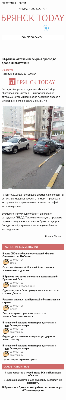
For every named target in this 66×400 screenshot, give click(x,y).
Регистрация (9, 3)
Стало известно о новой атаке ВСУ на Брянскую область (33, 374)
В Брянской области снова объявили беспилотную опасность (33, 381)
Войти (22, 3)
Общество (7, 69)
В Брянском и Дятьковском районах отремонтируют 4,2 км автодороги (33, 389)
